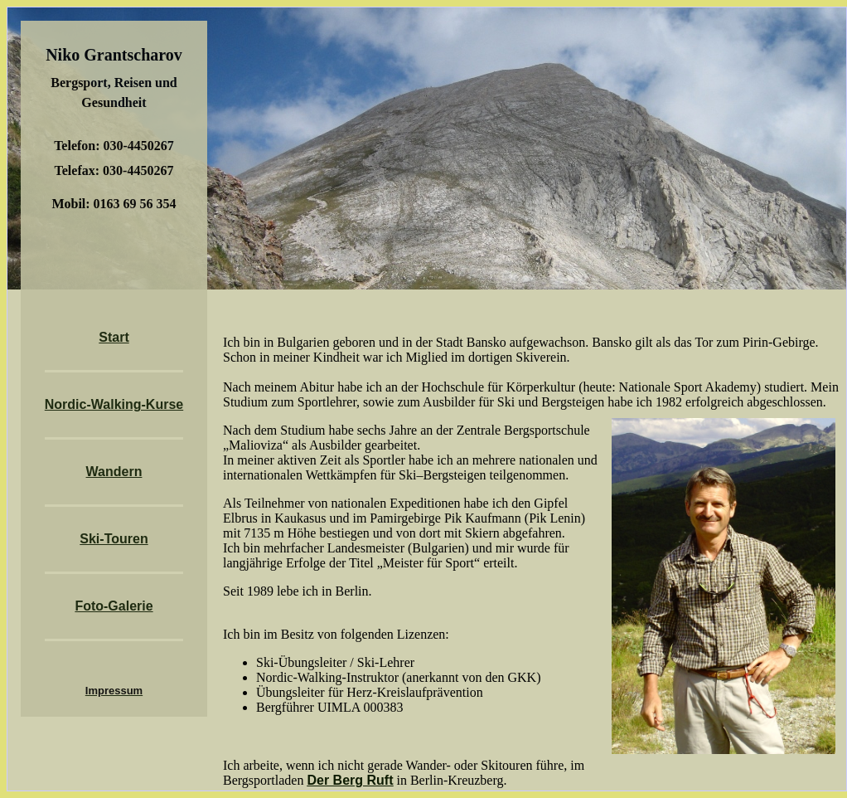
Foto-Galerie (113, 606)
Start (113, 337)
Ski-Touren (114, 539)
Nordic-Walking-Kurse (114, 404)
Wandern (114, 472)
